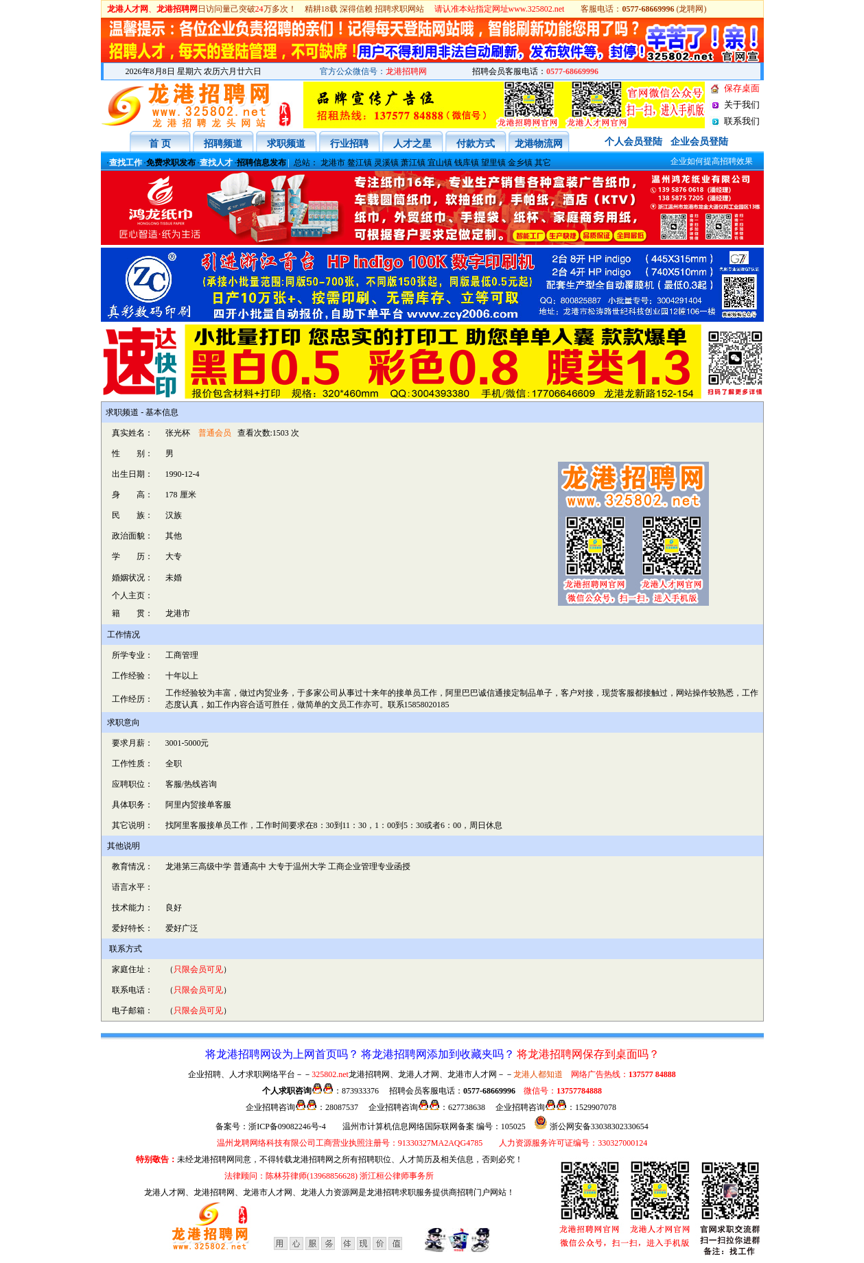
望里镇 (493, 162)
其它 (543, 162)
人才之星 (412, 144)
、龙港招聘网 (210, 1192)
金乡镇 (520, 162)
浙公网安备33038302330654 (599, 1126)
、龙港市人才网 (263, 1192)
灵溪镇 (386, 162)
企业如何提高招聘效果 (700, 161)
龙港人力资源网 (329, 1192)
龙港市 (332, 162)
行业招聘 (349, 144)
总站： (306, 162)
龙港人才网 (164, 1192)
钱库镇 (466, 162)
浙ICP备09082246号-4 (287, 1126)
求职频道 (286, 144)
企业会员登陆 (699, 142)
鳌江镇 (359, 162)
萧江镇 (413, 162)
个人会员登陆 (633, 142)
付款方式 (475, 144)
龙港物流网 (539, 144)
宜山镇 (440, 162)
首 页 (160, 144)
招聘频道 (223, 144)
